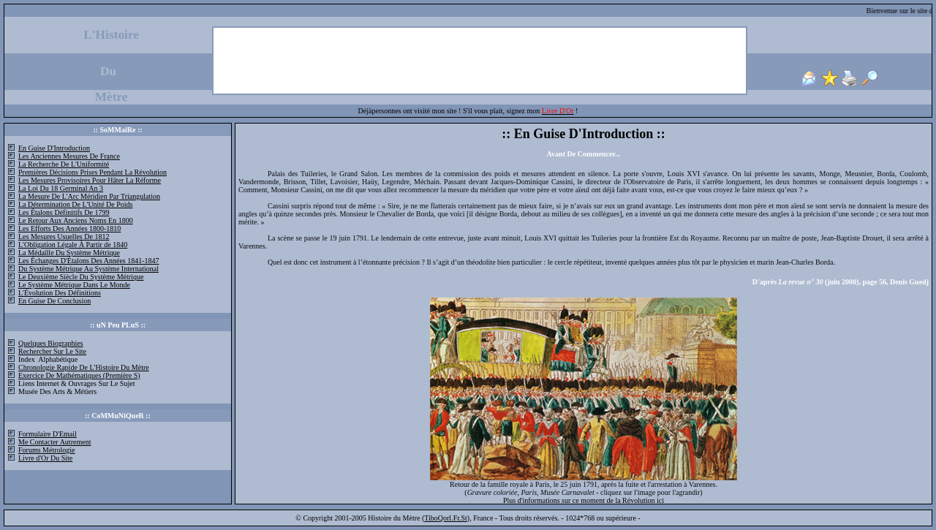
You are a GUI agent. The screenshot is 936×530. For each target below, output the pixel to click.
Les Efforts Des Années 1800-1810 (69, 228)
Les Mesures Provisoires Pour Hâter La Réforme (89, 180)
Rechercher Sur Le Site (52, 351)
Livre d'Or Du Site (45, 458)
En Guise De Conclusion (54, 301)
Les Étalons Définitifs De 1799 (63, 212)
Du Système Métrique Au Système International (88, 269)
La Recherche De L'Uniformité (63, 164)
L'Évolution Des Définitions (59, 293)
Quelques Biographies (50, 343)
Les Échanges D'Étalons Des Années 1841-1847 (88, 261)
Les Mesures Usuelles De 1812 (63, 236)
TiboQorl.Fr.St (445, 518)
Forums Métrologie (46, 450)
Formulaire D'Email (47, 434)
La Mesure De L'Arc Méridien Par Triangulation (89, 196)
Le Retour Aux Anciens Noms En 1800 (75, 220)
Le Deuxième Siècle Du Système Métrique (80, 277)
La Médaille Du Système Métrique (69, 253)
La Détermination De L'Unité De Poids (75, 204)
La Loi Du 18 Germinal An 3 (60, 188)
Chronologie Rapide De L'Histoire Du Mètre (83, 367)
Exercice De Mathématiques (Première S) (79, 375)
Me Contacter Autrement (54, 442)
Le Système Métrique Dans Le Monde (74, 285)
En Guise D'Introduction (54, 148)
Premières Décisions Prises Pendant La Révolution (92, 172)
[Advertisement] (480, 61)
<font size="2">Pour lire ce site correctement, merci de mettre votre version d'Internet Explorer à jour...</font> (583, 314)
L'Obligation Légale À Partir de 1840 (72, 245)
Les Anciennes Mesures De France (69, 156)
